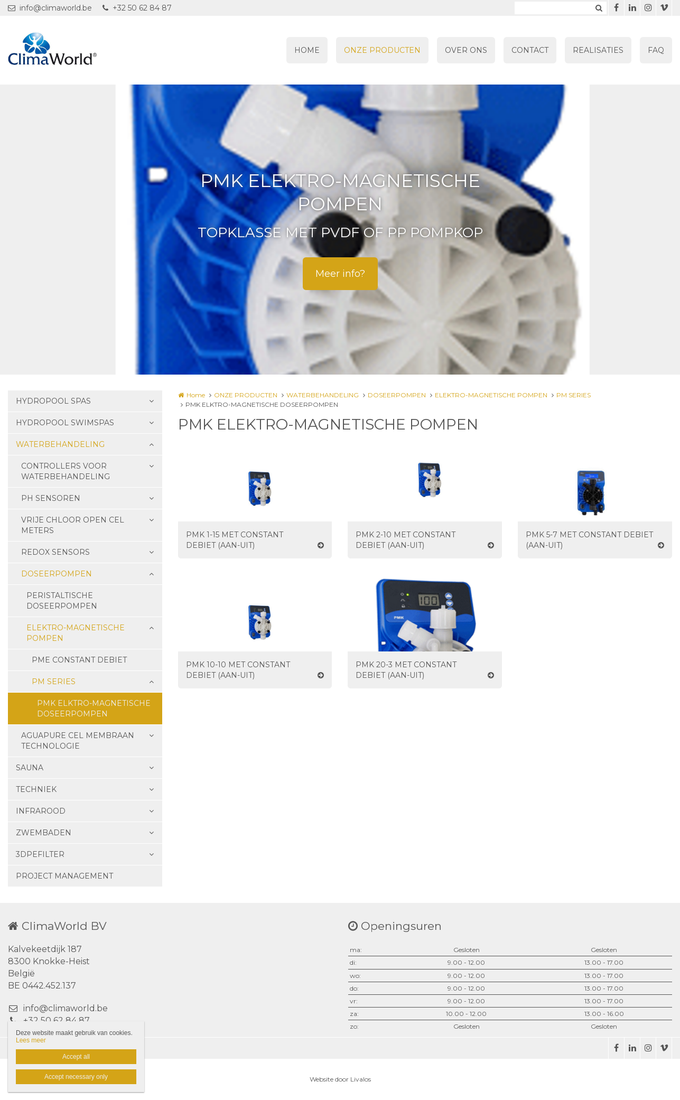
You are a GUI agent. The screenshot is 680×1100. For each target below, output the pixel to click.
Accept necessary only (76, 1076)
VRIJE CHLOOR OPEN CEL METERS (72, 525)
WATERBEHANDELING (60, 444)
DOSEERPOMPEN (56, 574)
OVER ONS (466, 50)
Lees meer (31, 1040)
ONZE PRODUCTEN (382, 50)
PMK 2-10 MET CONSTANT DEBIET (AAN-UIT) (405, 540)
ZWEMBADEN (43, 832)
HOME (307, 50)
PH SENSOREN (50, 498)
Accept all (76, 1056)
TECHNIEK (36, 789)
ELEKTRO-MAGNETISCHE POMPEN (75, 633)
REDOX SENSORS (55, 552)
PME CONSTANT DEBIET (79, 660)
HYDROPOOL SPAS (53, 401)
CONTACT (529, 50)
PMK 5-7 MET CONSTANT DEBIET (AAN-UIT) (589, 540)
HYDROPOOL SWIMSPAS (65, 422)
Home (196, 395)
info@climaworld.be (50, 8)
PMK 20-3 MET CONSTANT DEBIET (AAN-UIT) (406, 670)
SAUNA (29, 767)
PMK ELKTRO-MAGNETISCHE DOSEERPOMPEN (94, 708)
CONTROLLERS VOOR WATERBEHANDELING (65, 471)
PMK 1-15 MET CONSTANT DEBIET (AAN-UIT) (234, 540)
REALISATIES (598, 50)
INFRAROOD (41, 811)
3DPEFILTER (40, 854)
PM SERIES (54, 681)
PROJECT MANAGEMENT (64, 876)
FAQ (656, 50)
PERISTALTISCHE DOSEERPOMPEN (61, 601)
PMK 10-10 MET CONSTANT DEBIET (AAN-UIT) (238, 670)
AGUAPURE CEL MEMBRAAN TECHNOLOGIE (77, 741)
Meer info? (340, 273)
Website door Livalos (340, 1079)
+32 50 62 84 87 (137, 8)
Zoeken (599, 8)
